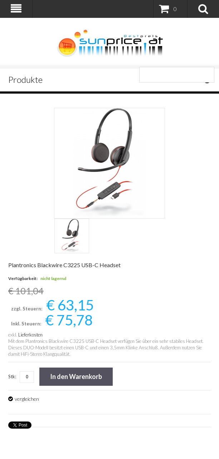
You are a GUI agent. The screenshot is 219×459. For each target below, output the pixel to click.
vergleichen (27, 399)
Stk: (12, 376)
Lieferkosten (30, 335)
